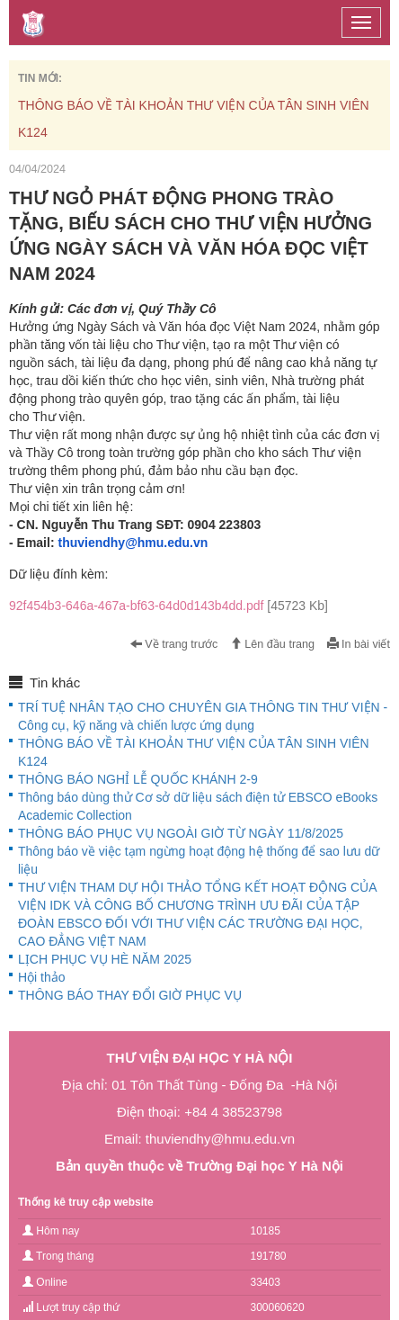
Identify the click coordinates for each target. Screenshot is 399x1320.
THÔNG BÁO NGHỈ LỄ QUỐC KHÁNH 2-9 (138, 779)
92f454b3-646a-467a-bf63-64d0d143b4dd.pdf (168, 605)
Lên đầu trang (272, 644)
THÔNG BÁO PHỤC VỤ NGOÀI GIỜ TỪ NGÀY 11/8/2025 (180, 833)
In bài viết (358, 644)
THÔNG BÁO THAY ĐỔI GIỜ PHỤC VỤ (130, 995)
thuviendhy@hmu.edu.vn (133, 542)
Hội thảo (42, 977)
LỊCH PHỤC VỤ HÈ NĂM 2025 (104, 959)
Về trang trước (174, 644)
